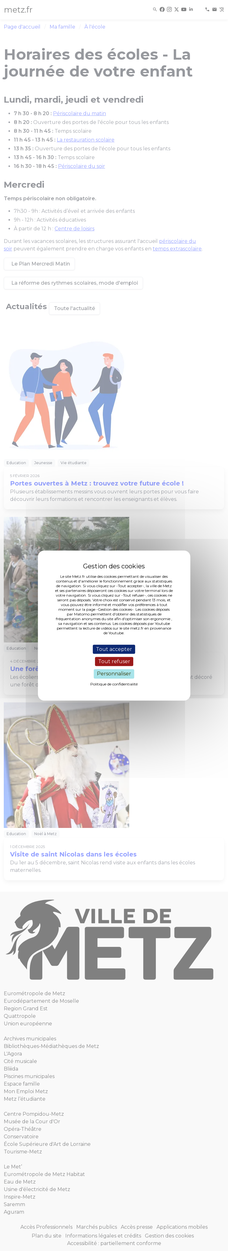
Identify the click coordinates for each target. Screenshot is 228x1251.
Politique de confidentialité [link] (114, 684)
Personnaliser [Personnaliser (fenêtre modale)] (114, 674)
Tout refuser (114, 661)
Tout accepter (114, 649)
